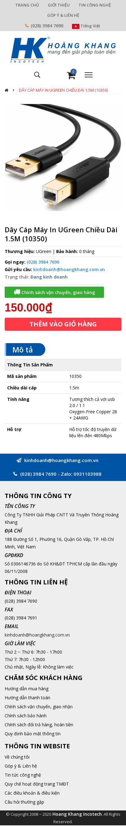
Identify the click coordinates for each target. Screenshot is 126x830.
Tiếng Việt (86, 26)
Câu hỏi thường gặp (24, 802)
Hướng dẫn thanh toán (27, 698)
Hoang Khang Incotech (77, 814)
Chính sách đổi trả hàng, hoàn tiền (39, 725)
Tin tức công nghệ (23, 775)
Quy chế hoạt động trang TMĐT (37, 784)
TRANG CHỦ (27, 5)
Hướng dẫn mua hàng (26, 689)
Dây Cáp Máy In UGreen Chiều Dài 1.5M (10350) (63, 90)
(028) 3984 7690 (47, 26)
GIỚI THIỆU (59, 5)
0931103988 (87, 474)
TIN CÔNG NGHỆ (95, 5)
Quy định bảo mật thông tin (33, 734)
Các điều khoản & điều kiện (32, 793)
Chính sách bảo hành (26, 716)
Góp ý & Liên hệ (21, 766)
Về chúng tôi (17, 757)
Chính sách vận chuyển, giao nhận (39, 707)
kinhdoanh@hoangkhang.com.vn (69, 269)
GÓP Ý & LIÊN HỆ (63, 15)
